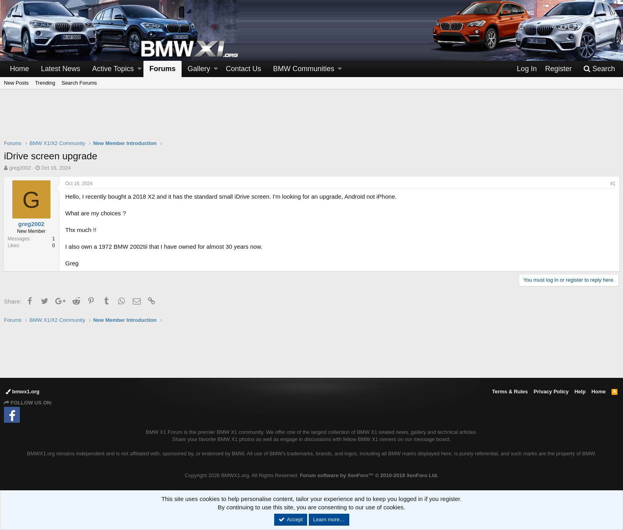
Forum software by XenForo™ (369, 475)
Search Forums (79, 83)
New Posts (16, 83)
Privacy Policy (551, 392)
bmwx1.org (22, 392)
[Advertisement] (311, 119)
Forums (162, 69)
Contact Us (243, 69)
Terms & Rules (510, 392)
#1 (612, 183)
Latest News (60, 69)
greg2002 (20, 168)
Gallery (199, 69)
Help (580, 392)
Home (19, 69)
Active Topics (113, 69)
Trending (45, 83)
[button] (139, 69)
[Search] (599, 69)
